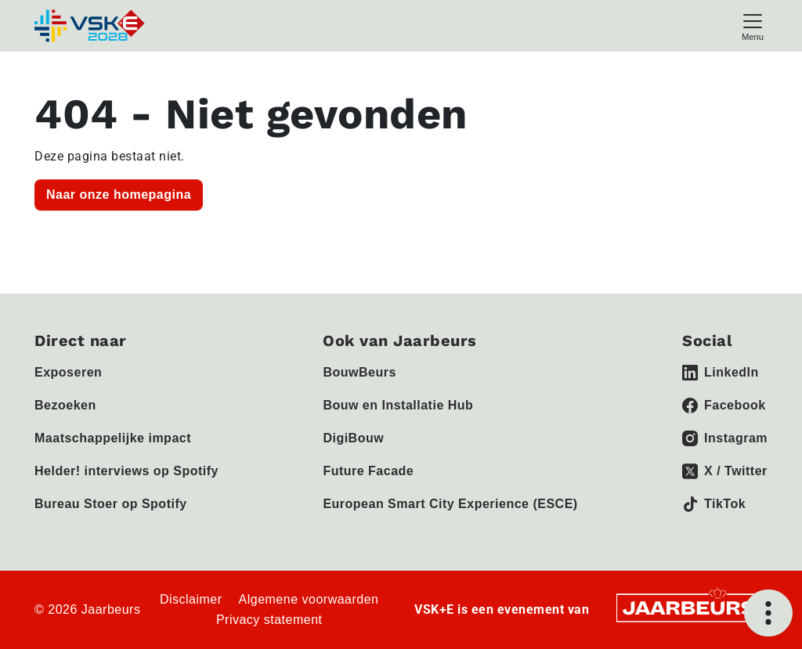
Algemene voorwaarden (309, 599)
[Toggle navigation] (753, 25)
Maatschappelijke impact (112, 438)
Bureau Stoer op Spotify (110, 503)
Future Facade (368, 471)
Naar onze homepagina (118, 194)
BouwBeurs (359, 372)
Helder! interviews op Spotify (126, 471)
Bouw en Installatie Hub (398, 405)
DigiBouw (353, 438)
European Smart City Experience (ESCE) (450, 503)
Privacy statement (269, 619)
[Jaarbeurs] (690, 607)
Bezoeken (65, 405)
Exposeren (68, 372)
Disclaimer (191, 599)
